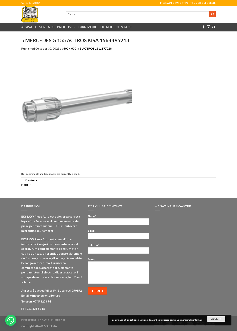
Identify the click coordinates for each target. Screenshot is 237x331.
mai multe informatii (193, 320)
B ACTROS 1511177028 (96, 48)
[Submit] (212, 14)
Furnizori (87, 27)
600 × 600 (69, 48)
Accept (216, 319)
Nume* (118, 221)
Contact (124, 27)
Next (26, 184)
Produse (66, 27)
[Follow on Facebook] (203, 27)
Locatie (106, 27)
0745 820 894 (42, 301)
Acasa (26, 27)
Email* (118, 235)
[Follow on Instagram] (208, 27)
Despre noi (45, 27)
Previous (29, 180)
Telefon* (118, 249)
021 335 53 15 (36, 308)
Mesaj (118, 272)
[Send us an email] (213, 27)
